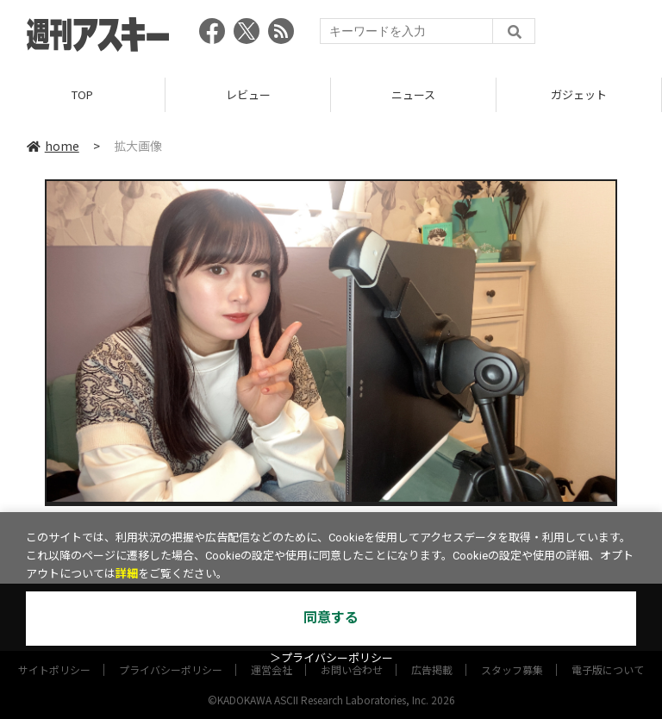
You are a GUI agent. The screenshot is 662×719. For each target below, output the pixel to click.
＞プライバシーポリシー (331, 658)
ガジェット (579, 94)
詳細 (127, 573)
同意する (331, 618)
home (53, 145)
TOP (82, 94)
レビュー (248, 94)
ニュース (413, 94)
